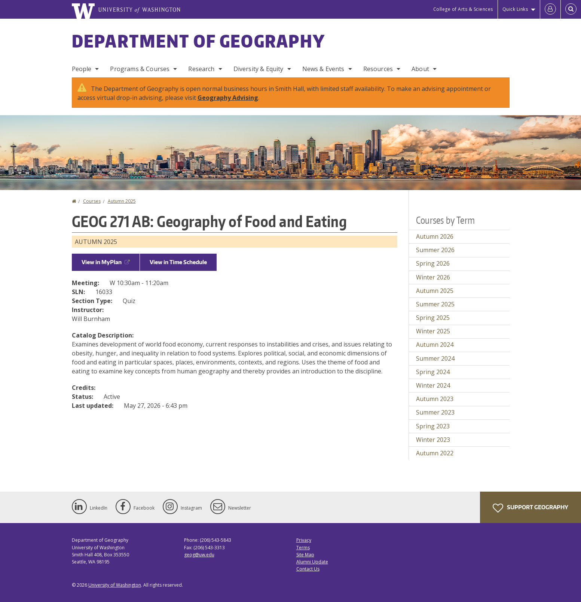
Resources (378, 69)
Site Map (305, 554)
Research (201, 69)
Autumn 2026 (434, 236)
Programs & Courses (139, 69)
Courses (92, 201)
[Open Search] (571, 9)
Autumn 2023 (434, 399)
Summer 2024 (435, 358)
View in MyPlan (106, 262)
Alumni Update (312, 562)
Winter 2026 (433, 277)
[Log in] (550, 9)
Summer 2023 (435, 412)
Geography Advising (228, 98)
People (82, 69)
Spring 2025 (433, 318)
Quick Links (515, 9)
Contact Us (307, 569)
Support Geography (530, 508)
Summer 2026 (435, 250)
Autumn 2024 (434, 344)
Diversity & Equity (258, 69)
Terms (303, 547)
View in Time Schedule (178, 262)
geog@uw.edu (199, 554)
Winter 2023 (433, 440)
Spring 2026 (433, 263)
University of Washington (114, 585)
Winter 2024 (433, 385)
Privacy (303, 540)
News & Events (323, 69)
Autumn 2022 (434, 453)
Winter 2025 (433, 331)
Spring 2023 (433, 426)
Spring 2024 (433, 372)
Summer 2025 (435, 304)
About (420, 69)
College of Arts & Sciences (463, 9)
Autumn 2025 (122, 201)
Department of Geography (198, 40)
